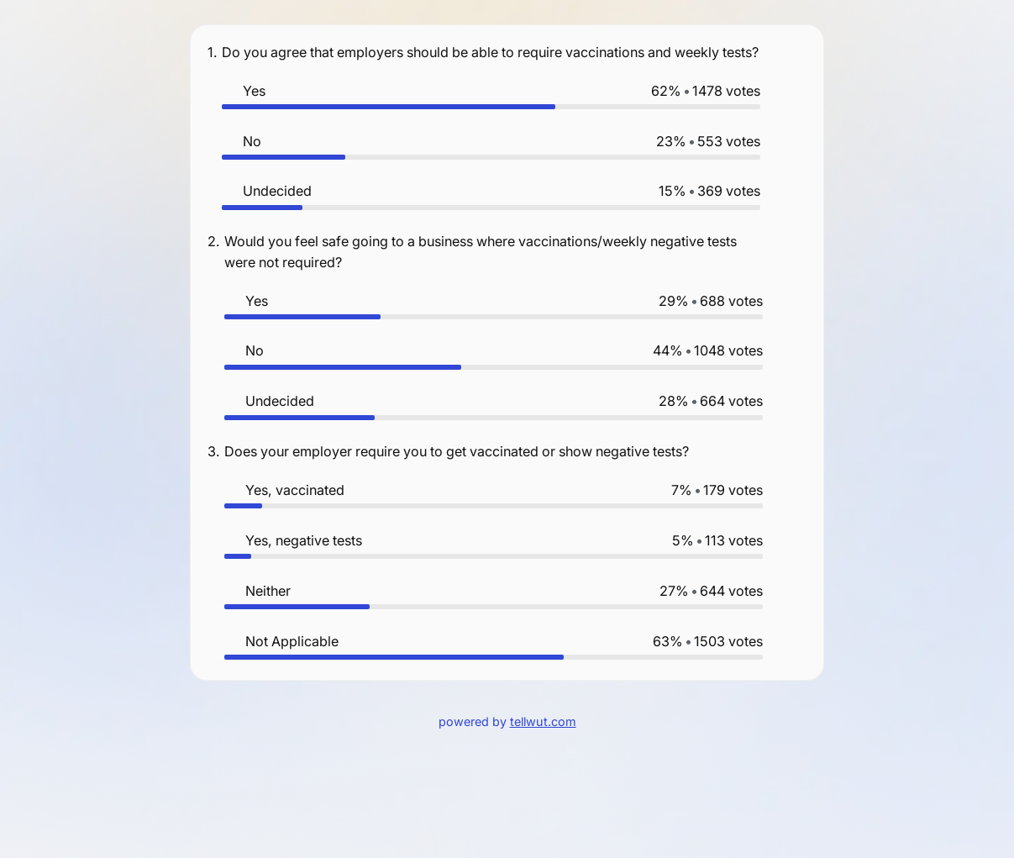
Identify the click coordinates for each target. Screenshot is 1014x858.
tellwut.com (543, 721)
